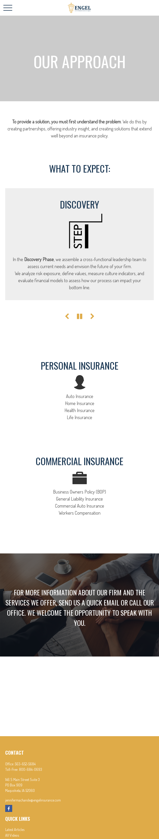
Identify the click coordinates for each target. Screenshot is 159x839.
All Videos (12, 835)
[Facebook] (8, 808)
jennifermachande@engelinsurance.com (33, 800)
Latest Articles (14, 829)
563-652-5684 (25, 764)
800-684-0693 (30, 769)
